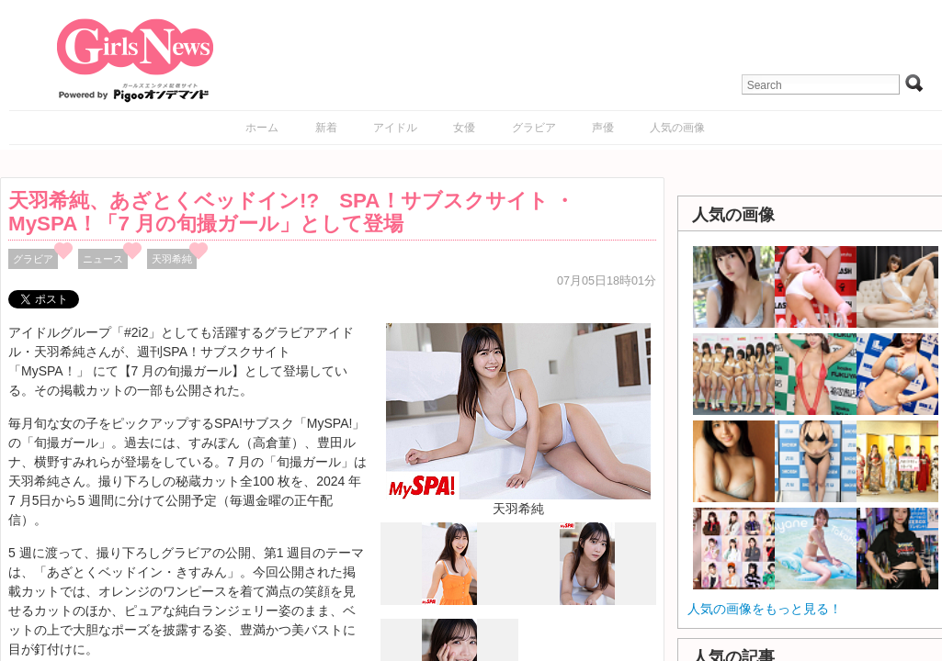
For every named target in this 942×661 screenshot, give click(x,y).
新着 (326, 127)
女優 (464, 127)
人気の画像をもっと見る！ (764, 608)
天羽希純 (172, 258)
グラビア (534, 127)
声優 (603, 127)
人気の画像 (677, 127)
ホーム (261, 127)
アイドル (395, 127)
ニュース (103, 258)
